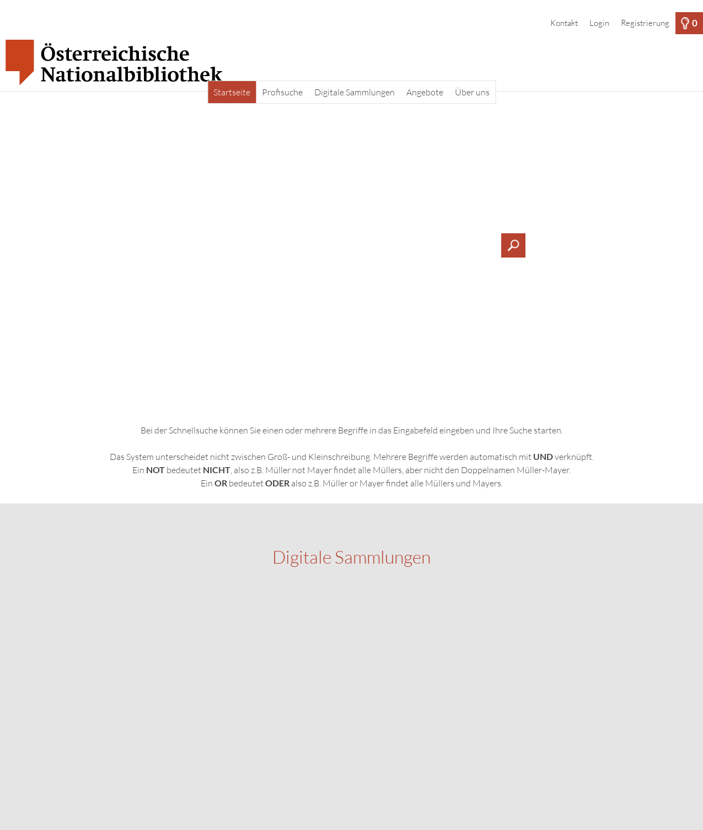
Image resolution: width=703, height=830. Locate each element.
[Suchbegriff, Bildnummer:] (351, 245)
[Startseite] (351, 62)
